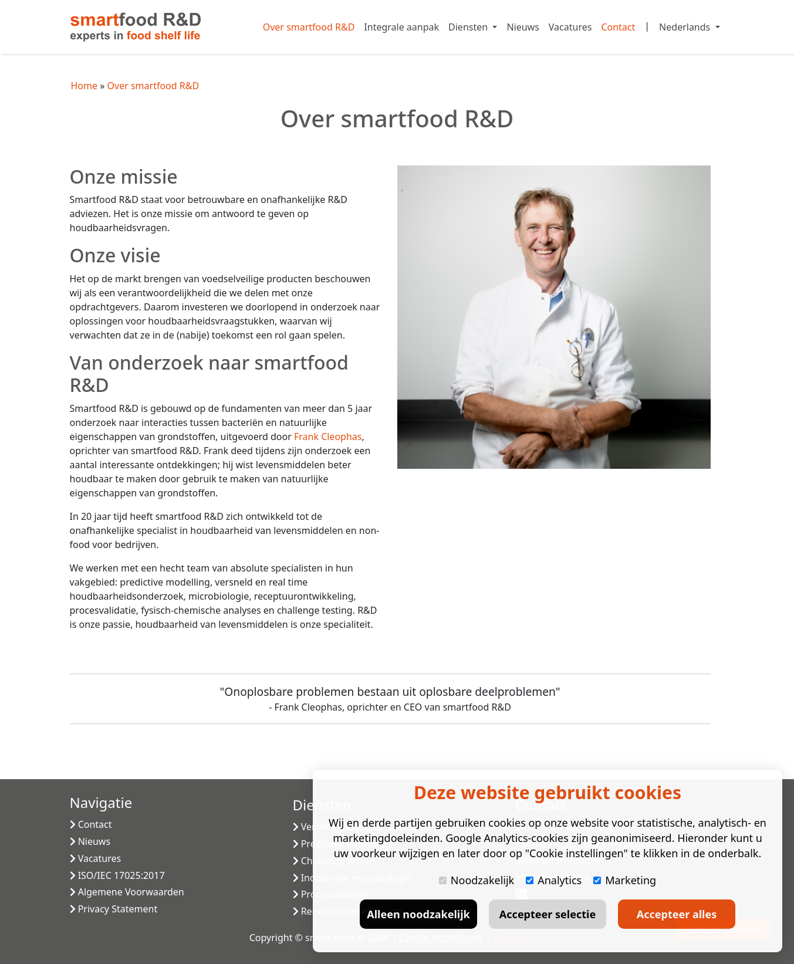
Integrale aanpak (401, 27)
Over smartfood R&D (309, 27)
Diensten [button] (469, 27)
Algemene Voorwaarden (127, 891)
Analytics (554, 880)
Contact (618, 27)
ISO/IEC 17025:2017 (117, 875)
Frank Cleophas (327, 436)
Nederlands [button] (685, 27)
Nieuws (522, 27)
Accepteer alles (677, 914)
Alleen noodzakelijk (418, 914)
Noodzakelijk (476, 880)
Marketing (624, 880)
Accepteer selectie (547, 914)
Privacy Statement (114, 908)
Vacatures (570, 27)
